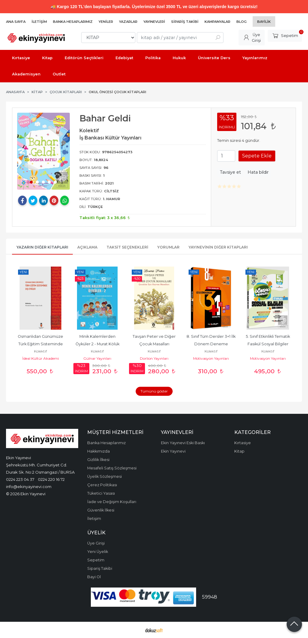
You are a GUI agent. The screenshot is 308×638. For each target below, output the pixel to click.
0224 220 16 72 (51, 479)
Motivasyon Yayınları (211, 358)
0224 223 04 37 (20, 479)
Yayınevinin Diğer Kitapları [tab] (218, 247)
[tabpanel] (43, 151)
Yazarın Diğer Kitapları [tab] (42, 247)
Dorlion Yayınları (154, 358)
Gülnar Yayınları (97, 358)
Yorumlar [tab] (168, 247)
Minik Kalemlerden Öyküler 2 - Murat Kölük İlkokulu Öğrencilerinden (97, 344)
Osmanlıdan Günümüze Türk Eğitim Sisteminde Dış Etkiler (41, 344)
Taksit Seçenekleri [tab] (127, 247)
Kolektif (40, 351)
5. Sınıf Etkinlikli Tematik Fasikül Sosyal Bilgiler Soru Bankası (268, 344)
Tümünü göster (154, 391)
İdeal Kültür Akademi (40, 358)
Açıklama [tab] (87, 247)
